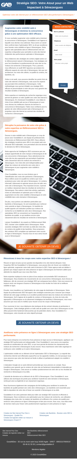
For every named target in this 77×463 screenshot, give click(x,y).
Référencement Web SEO (36, 435)
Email (56, 50)
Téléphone (57, 41)
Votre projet (58, 59)
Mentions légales (38, 449)
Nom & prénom (59, 31)
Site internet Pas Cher (10, 431)
